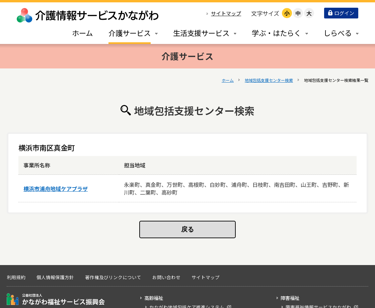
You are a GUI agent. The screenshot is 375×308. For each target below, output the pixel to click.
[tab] (125, 33)
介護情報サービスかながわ (88, 15)
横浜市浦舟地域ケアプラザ (55, 189)
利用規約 (16, 277)
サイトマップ (226, 13)
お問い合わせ (166, 277)
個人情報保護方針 (55, 277)
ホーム (228, 80)
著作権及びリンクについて (113, 277)
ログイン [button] (341, 12)
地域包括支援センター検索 (269, 80)
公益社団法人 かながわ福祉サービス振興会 (56, 299)
